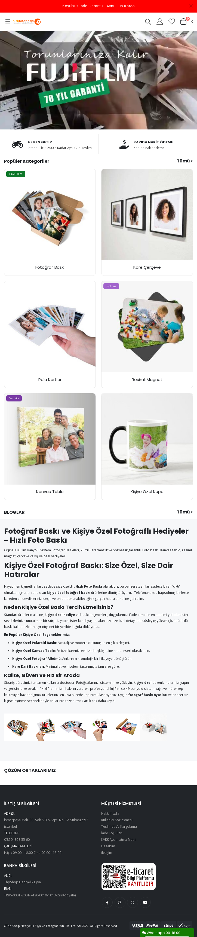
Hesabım (108, 846)
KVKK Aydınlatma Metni (118, 839)
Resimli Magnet (147, 379)
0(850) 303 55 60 (17, 839)
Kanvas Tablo (50, 491)
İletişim (106, 852)
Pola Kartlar (50, 379)
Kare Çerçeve (147, 267)
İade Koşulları (111, 833)
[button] (148, 22)
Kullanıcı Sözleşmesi (117, 820)
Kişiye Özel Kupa (147, 491)
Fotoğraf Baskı (49, 267)
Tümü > (185, 161)
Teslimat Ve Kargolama (119, 826)
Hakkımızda (110, 813)
